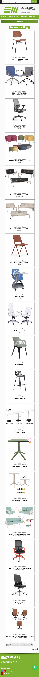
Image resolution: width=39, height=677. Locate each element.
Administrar (18, 674)
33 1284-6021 (7, 673)
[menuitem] (4, 17)
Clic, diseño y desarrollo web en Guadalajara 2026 (29, 674)
